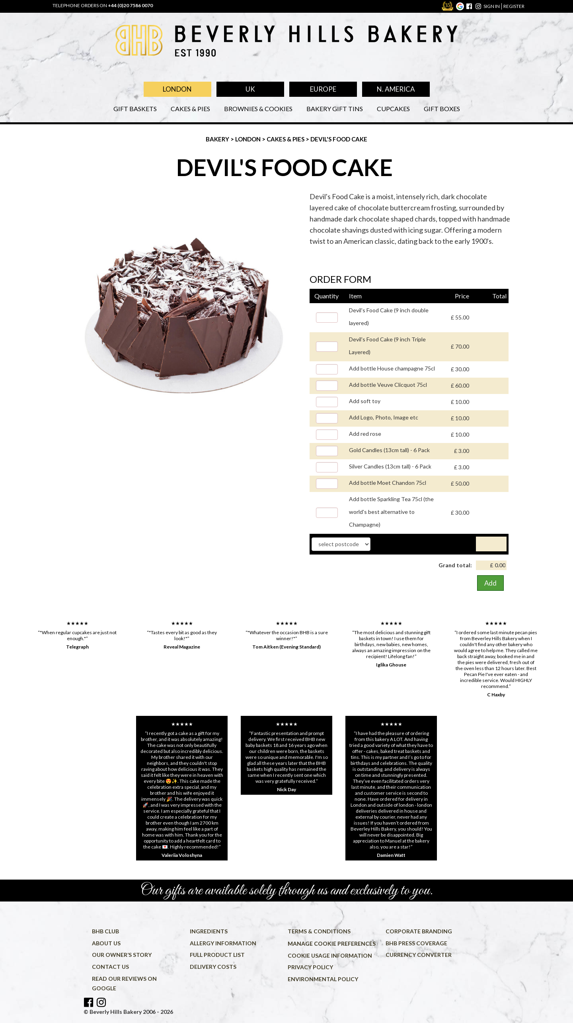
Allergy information (223, 943)
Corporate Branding (419, 931)
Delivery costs (213, 966)
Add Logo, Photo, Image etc (383, 417)
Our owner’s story (122, 954)
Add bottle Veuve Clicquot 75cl (388, 384)
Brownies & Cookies (258, 108)
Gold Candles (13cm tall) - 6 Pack (389, 450)
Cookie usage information (330, 955)
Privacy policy (310, 967)
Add (490, 583)
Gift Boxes (442, 108)
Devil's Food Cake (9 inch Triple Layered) (387, 345)
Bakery (218, 139)
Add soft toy (364, 401)
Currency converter (419, 954)
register (513, 6)
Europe (323, 89)
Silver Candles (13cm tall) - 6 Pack (390, 466)
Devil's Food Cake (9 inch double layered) (389, 316)
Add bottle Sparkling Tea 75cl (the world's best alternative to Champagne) (391, 512)
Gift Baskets (135, 108)
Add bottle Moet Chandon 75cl (387, 482)
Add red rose (365, 433)
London (177, 89)
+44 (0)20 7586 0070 (130, 5)
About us (106, 943)
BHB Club (105, 931)
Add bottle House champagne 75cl (392, 368)
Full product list (217, 954)
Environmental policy (323, 979)
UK (250, 89)
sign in (491, 6)
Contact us (110, 966)
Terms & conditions (319, 931)
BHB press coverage (416, 943)
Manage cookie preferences (332, 943)
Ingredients (209, 931)
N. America (396, 89)
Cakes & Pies (190, 108)
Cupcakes (393, 108)
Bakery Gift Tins (334, 108)
